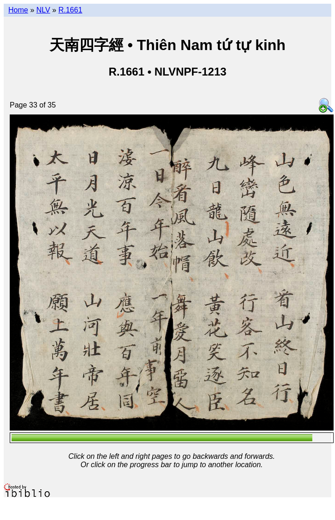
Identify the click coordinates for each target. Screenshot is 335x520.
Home (18, 10)
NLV (43, 10)
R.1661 (70, 10)
